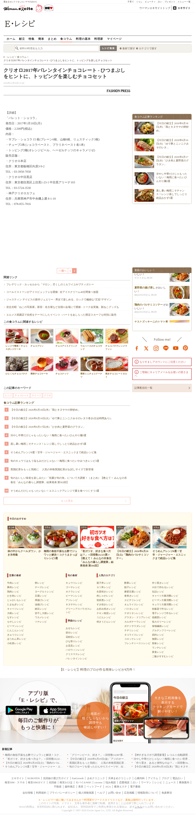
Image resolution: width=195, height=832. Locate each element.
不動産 (58, 786)
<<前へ (62, 270)
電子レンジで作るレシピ (165, 613)
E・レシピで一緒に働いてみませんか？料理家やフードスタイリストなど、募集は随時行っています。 (97, 799)
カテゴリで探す (148, 48)
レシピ (158, 782)
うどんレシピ (104, 617)
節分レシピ (72, 632)
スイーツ (36, 395)
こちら (138, 806)
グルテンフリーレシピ (164, 630)
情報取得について (148, 792)
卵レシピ (39, 583)
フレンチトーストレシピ (137, 643)
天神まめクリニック (119, 778)
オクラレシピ (73, 591)
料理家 (98, 39)
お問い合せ (114, 792)
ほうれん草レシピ (16, 639)
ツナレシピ (41, 621)
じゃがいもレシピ (16, 600)
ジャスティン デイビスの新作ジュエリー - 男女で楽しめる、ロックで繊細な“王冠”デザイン (59, 299)
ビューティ (150, 2)
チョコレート (22, 395)
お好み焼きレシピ (106, 608)
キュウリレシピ (74, 583)
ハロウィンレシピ (75, 649)
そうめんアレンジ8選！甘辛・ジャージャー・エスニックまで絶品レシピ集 (53, 452)
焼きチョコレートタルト (116, 367)
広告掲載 (129, 792)
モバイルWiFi (83, 782)
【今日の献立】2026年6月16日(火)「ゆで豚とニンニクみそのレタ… (172, 144)
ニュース (171, 782)
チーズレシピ (42, 587)
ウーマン (146, 782)
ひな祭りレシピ (74, 641)
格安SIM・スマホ (15, 782)
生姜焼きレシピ (105, 591)
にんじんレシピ (15, 630)
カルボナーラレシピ (135, 621)
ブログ (165, 778)
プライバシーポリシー (62, 792)
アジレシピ (72, 600)
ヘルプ (101, 792)
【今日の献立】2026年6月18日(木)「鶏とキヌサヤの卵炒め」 (45, 409)
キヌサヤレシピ (74, 604)
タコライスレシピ (133, 634)
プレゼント (170, 2)
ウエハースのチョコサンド (91, 339)
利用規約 (41, 792)
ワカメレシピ (42, 617)
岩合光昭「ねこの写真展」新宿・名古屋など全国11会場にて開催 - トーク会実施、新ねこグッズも (62, 307)
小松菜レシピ (14, 643)
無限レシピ (158, 639)
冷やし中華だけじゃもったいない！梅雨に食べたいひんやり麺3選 (48, 435)
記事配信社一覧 (143, 387)
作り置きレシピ (160, 583)
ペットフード (94, 786)
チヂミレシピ (131, 630)
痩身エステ (120, 786)
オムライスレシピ (133, 604)
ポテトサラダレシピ (135, 626)
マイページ (114, 39)
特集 (31, 39)
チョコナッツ (66, 365)
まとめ (52, 39)
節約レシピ (158, 634)
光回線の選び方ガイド (56, 778)
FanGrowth (78, 778)
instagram (156, 348)
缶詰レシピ (158, 591)
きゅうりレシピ (15, 634)
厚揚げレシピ (42, 600)
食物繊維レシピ (160, 626)
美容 (80, 786)
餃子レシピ (130, 587)
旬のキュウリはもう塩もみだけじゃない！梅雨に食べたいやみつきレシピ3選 (54, 460)
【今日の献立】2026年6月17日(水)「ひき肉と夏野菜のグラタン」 (48, 426)
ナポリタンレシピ (133, 613)
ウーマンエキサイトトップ (154, 8)
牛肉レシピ (13, 583)
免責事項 (167, 792)
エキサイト (184, 8)
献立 (22, 39)
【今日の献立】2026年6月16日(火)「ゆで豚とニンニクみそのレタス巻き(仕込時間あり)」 (61, 418)
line (166, 348)
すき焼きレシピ (105, 604)
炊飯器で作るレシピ (162, 608)
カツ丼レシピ (104, 587)
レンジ (8, 395)
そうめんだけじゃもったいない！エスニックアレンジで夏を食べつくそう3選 (54, 490)
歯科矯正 (70, 786)
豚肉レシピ (13, 587)
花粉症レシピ (73, 637)
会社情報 (28, 792)
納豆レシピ (41, 608)
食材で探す (128, 48)
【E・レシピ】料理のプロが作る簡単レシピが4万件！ (97, 669)
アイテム (153, 778)
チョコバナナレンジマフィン (116, 339)
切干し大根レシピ (44, 613)
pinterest (185, 348)
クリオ (47, 395)
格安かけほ (66, 782)
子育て (130, 2)
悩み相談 (111, 782)
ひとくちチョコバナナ (17, 365)
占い (160, 2)
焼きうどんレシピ (106, 621)
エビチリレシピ (132, 600)
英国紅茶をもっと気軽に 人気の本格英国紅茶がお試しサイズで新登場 (51, 469)
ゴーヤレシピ (73, 587)
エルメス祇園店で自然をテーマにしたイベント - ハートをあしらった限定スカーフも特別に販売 (61, 314)
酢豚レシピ (130, 583)
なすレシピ (13, 617)
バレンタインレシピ (76, 658)
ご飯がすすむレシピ (162, 656)
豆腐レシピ (41, 595)
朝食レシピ (158, 643)
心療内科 (139, 778)
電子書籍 (135, 786)
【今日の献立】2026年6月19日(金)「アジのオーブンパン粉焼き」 (106, 758)
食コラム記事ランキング (19, 402)
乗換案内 (184, 782)
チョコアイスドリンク (66, 338)
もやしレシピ (14, 621)
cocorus (98, 782)
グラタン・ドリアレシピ (137, 617)
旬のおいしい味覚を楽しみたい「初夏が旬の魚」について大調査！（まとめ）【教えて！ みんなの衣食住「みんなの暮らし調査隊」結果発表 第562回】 (68, 480)
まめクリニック (96, 778)
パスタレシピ (131, 608)
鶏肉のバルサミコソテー (148, 306)
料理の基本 (83, 39)
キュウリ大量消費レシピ (165, 604)
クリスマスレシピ (75, 654)
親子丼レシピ (104, 583)
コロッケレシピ (132, 639)
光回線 (52, 782)
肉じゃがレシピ (105, 595)
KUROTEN (33, 778)
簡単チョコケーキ (41, 365)
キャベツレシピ (15, 608)
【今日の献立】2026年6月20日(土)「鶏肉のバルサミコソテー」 (41, 762)
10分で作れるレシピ (162, 587)
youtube (176, 348)
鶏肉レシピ (13, 591)
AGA (108, 786)
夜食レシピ (158, 652)
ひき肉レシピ (14, 595)
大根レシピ (13, 613)
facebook (137, 348)
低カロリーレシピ (161, 621)
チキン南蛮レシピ (106, 613)
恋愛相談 (124, 782)
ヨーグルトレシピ (44, 591)
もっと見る (67, 500)
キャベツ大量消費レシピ (165, 595)
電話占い (177, 778)
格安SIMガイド (36, 782)
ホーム (11, 39)
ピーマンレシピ (15, 626)
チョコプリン (41, 338)
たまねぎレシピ (15, 604)
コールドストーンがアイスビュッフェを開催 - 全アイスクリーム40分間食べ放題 (52, 291)
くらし (139, 2)
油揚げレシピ (42, 604)
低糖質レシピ (159, 617)
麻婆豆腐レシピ (132, 591)
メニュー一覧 (184, 2)
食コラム (66, 39)
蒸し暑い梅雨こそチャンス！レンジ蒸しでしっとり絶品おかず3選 (48, 443)
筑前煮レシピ (104, 600)
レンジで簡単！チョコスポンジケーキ (17, 339)
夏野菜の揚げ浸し (144, 289)
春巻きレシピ (131, 595)
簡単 (41, 39)
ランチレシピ (159, 647)
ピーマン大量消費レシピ (165, 600)
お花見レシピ (73, 645)
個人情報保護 (86, 792)
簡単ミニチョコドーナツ (91, 367)
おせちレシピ (73, 628)
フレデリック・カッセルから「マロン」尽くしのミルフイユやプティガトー (50, 284)
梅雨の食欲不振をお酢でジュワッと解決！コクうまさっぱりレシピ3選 (45, 754)
